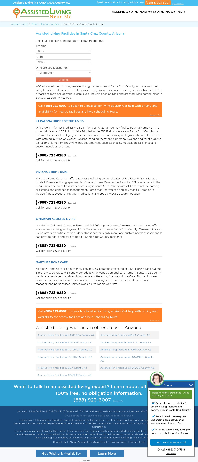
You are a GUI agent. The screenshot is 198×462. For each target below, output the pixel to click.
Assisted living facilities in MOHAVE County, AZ (65, 349)
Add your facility (175, 12)
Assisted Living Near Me (125, 12)
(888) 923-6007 (158, 2)
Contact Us (59, 442)
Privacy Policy (119, 442)
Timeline (41, 45)
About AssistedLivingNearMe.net (88, 442)
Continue (63, 80)
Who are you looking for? (52, 67)
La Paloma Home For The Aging (60, 121)
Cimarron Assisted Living (56, 218)
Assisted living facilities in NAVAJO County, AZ (127, 368)
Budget (40, 56)
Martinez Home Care (52, 262)
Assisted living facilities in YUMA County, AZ (125, 349)
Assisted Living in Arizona (45, 24)
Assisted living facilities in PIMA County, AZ (125, 335)
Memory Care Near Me (152, 12)
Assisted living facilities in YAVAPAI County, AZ (64, 342)
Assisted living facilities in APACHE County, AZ (64, 375)
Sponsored (72, 156)
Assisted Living (19, 24)
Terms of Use (137, 442)
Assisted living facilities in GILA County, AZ (62, 368)
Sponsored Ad (177, 4)
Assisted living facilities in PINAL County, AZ (125, 342)
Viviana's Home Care (52, 171)
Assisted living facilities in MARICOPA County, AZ (66, 335)
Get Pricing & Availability (61, 453)
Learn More (107, 453)
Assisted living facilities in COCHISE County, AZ (65, 357)
